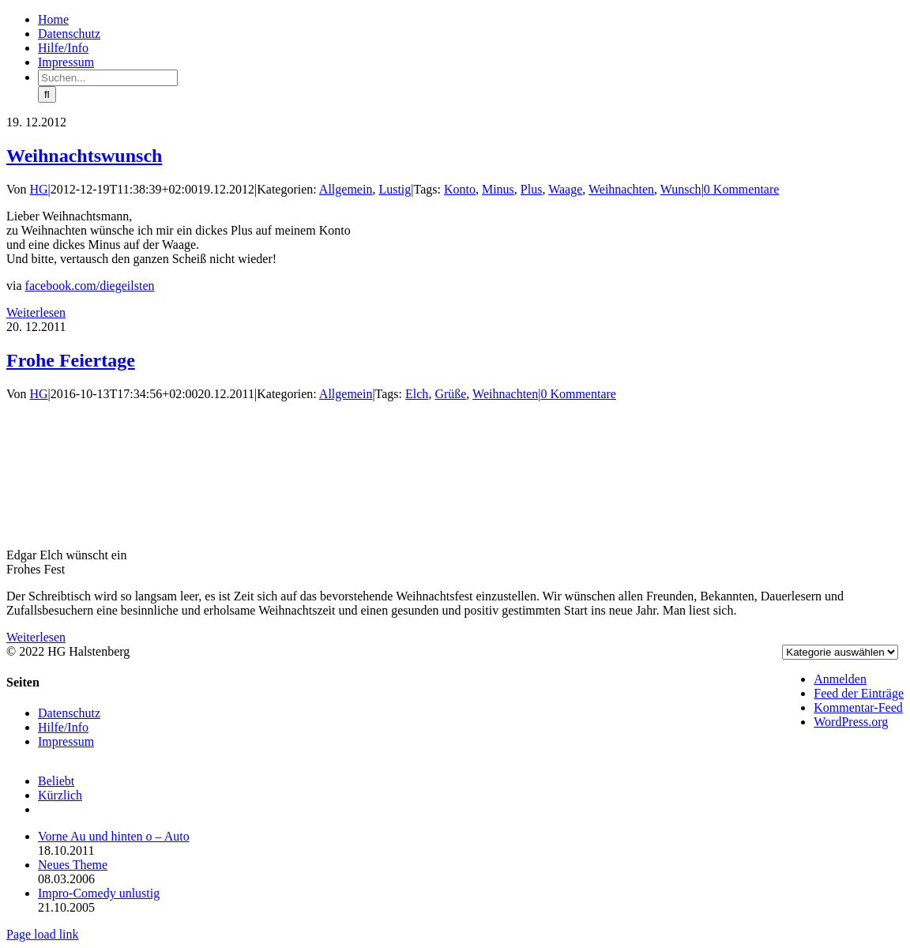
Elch (416, 394)
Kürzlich (60, 795)
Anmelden (840, 679)
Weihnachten (621, 189)
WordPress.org (851, 721)
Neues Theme (72, 864)
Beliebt (56, 781)
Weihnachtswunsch (84, 155)
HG (39, 189)
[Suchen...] (108, 78)
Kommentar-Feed (858, 707)
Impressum (66, 741)
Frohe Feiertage (70, 360)
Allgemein (346, 189)
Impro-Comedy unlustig (99, 893)
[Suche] (47, 94)
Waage (565, 189)
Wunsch (680, 189)
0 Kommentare (742, 189)
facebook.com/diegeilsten (90, 285)
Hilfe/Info (63, 727)
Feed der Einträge (859, 693)
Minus (498, 189)
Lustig (394, 189)
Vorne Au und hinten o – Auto (114, 836)
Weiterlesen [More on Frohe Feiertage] (36, 637)
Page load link (42, 934)
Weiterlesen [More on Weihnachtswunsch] (36, 312)
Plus (532, 189)
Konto (460, 189)
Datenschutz (69, 713)
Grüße (450, 394)
